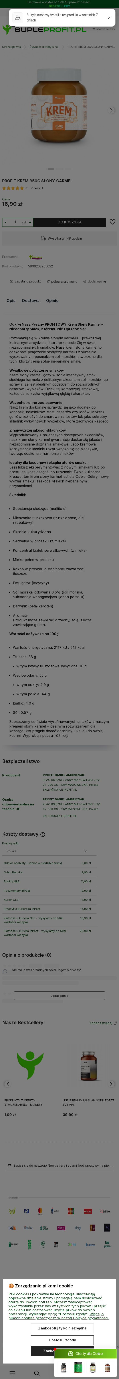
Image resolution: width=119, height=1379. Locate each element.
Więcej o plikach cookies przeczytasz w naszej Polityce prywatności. (58, 1316)
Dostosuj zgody (62, 1340)
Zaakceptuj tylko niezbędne (62, 1328)
